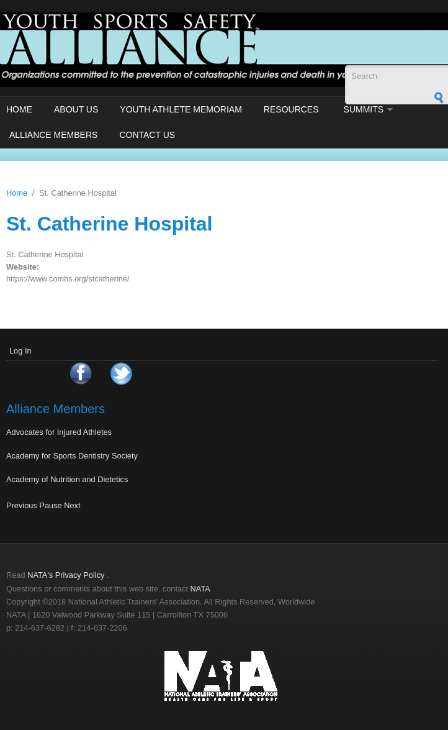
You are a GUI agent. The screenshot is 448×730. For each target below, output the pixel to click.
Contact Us (147, 135)
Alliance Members (53, 135)
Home (19, 109)
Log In (20, 350)
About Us (76, 109)
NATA (200, 588)
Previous (21, 505)
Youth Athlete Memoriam (181, 109)
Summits (364, 109)
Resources (291, 109)
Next (72, 505)
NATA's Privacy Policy (65, 575)
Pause (50, 505)
